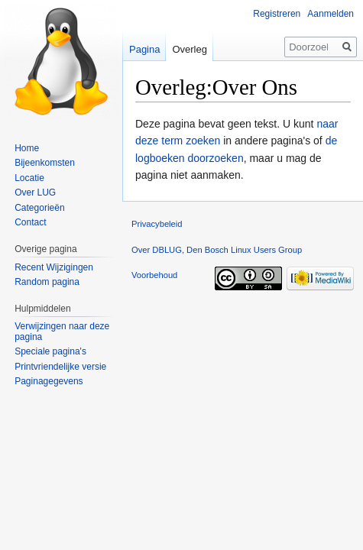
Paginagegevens (49, 381)
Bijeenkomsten (45, 162)
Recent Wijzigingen (54, 267)
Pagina (144, 49)
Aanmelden (330, 13)
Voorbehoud (154, 275)
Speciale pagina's (50, 351)
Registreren (276, 13)
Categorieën (39, 207)
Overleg (189, 49)
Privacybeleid (157, 223)
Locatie (29, 178)
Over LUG (35, 192)
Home (27, 148)
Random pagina (47, 282)
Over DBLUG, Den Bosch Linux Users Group (216, 249)
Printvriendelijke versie (60, 366)
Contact (30, 222)
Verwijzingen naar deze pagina (62, 331)
